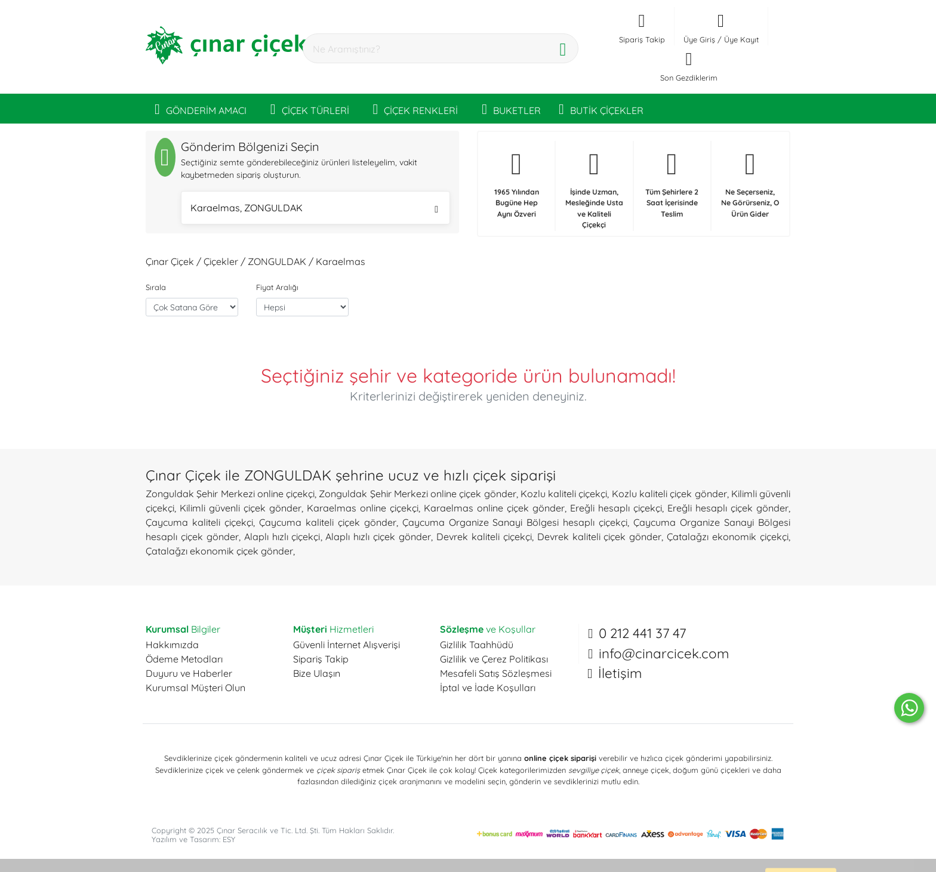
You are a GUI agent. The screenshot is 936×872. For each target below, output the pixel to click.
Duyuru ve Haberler (189, 673)
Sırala (156, 287)
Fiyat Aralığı (277, 287)
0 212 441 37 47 (642, 633)
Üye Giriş (699, 39)
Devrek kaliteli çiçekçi (484, 537)
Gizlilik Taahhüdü (476, 645)
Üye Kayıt (741, 39)
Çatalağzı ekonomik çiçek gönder (219, 551)
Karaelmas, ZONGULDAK (314, 209)
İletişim (620, 673)
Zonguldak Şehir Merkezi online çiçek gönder (417, 494)
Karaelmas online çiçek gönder (494, 508)
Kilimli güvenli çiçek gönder (240, 508)
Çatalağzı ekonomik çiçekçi (728, 537)
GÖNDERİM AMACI (201, 109)
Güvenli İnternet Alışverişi (346, 645)
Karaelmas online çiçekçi (362, 508)
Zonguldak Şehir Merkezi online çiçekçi (230, 494)
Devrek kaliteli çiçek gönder (599, 537)
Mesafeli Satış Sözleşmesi (496, 673)
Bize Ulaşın (316, 673)
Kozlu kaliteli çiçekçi (564, 494)
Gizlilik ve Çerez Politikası (494, 659)
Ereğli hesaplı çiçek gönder (728, 508)
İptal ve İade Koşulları (487, 688)
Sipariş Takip (321, 659)
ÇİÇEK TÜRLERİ (309, 109)
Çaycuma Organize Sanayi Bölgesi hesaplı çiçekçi (515, 522)
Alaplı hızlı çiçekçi (282, 537)
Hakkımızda (172, 645)
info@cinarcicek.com (664, 653)
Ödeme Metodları (184, 659)
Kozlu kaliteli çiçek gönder (669, 494)
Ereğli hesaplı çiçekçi (616, 508)
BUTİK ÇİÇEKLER (601, 109)
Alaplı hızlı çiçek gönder (378, 537)
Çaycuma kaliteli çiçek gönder (327, 522)
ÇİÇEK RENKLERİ (415, 109)
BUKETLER (511, 109)
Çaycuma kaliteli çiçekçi (199, 522)
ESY (229, 839)
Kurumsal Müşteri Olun (195, 688)
